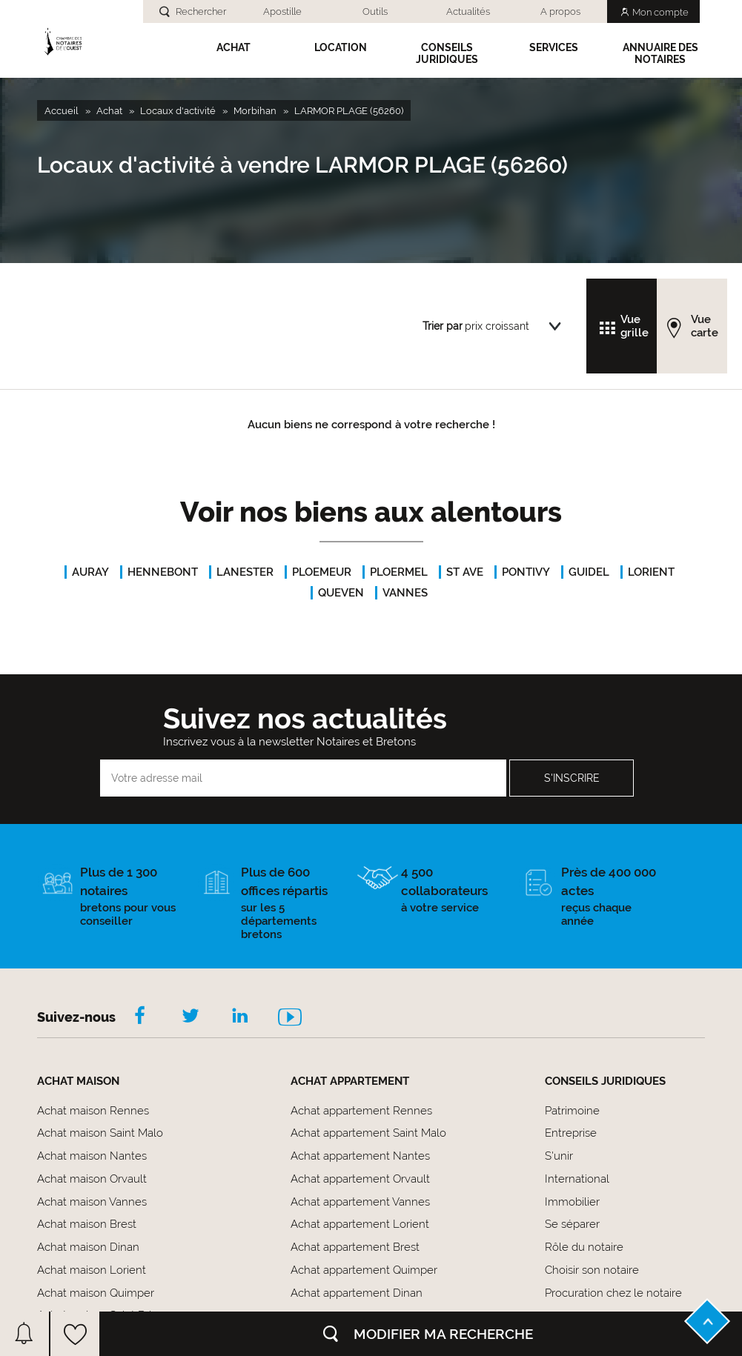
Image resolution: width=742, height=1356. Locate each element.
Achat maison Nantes (92, 1156)
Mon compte (660, 12)
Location (340, 47)
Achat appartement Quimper (364, 1270)
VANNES (405, 592)
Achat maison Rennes (93, 1110)
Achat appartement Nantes (360, 1156)
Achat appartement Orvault (360, 1179)
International (577, 1179)
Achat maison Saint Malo (100, 1133)
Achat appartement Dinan (357, 1293)
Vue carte (704, 326)
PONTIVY (526, 572)
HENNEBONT (162, 572)
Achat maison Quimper (95, 1293)
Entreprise (571, 1133)
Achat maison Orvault (92, 1179)
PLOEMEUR (321, 572)
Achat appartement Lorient (360, 1224)
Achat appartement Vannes (360, 1202)
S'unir (559, 1156)
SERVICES (553, 47)
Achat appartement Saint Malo (368, 1133)
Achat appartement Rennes (361, 1110)
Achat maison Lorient (91, 1270)
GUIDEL (589, 572)
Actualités (468, 11)
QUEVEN (341, 592)
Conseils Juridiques (447, 53)
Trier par (443, 326)
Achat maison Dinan (88, 1247)
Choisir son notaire (592, 1270)
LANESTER (245, 572)
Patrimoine (572, 1110)
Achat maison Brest (86, 1224)
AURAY (90, 572)
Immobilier (572, 1202)
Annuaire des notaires (660, 53)
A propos (560, 11)
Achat (233, 47)
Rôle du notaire (584, 1247)
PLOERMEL (399, 572)
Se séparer (572, 1224)
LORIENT (651, 572)
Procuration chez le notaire (613, 1293)
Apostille (282, 11)
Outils (375, 11)
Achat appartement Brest (355, 1247)
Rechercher (201, 11)
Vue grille (634, 326)
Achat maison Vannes (92, 1202)
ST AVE (464, 572)
